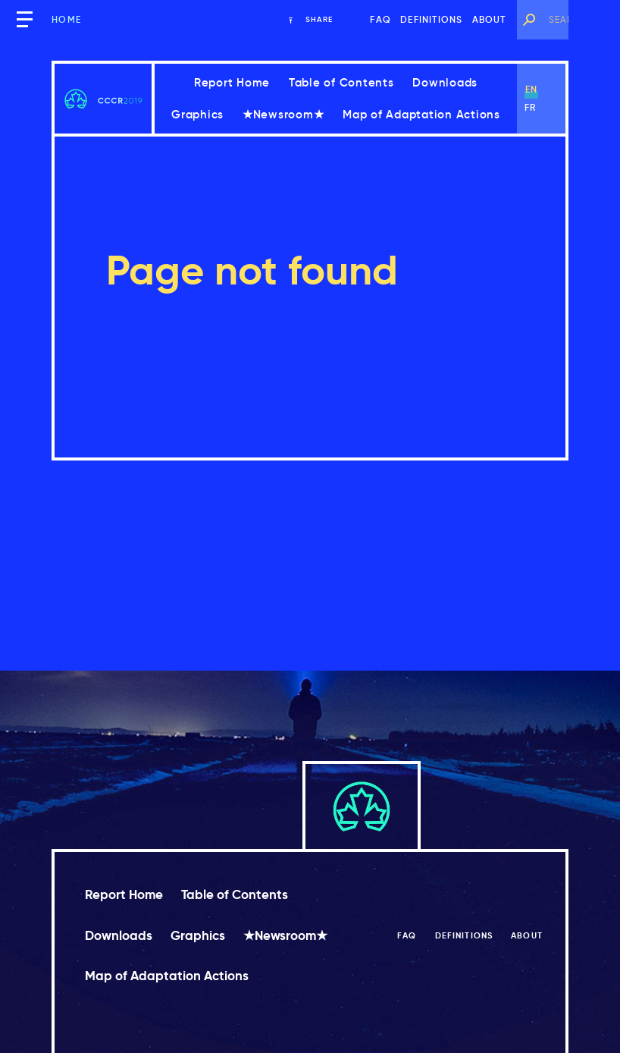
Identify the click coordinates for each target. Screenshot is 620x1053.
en (531, 89)
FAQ (380, 19)
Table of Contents (341, 82)
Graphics (197, 114)
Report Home (232, 82)
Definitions (431, 19)
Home (66, 19)
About (489, 19)
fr (530, 107)
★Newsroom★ (283, 114)
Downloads (445, 82)
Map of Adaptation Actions (421, 114)
